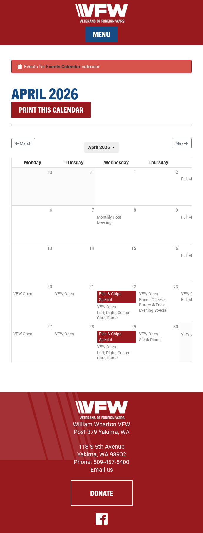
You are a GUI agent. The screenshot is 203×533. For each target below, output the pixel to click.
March (23, 143)
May (181, 143)
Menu (101, 34)
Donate (101, 492)
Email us (101, 469)
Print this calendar (51, 109)
